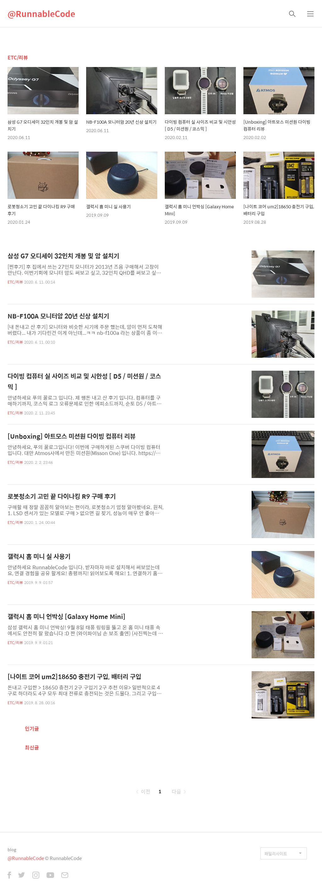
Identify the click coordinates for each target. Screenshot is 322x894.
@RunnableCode (41, 13)
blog (12, 849)
